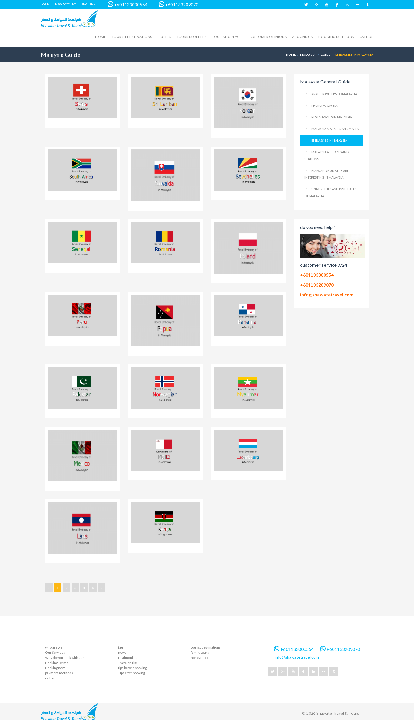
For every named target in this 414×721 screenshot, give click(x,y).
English (87, 4)
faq (120, 647)
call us (366, 37)
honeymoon (200, 657)
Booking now (55, 668)
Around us (302, 37)
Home (100, 37)
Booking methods (336, 37)
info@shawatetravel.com (327, 294)
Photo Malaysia (324, 105)
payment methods (59, 673)
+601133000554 (124, 4)
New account (65, 4)
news (122, 652)
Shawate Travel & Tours (337, 713)
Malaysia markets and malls (335, 129)
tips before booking (132, 668)
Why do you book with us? (64, 657)
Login (45, 4)
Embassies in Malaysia (329, 140)
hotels (164, 37)
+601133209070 (175, 4)
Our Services (55, 652)
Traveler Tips (128, 663)
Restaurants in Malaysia (331, 117)
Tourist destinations (132, 37)
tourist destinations (206, 647)
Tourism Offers (192, 37)
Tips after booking (131, 673)
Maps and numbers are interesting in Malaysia (326, 174)
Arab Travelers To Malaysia (334, 94)
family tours (200, 652)
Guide (326, 54)
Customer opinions (268, 37)
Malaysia (308, 54)
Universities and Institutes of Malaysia (330, 192)
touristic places (228, 37)
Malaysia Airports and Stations (326, 155)
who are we (53, 647)
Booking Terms (56, 663)
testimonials (127, 657)
